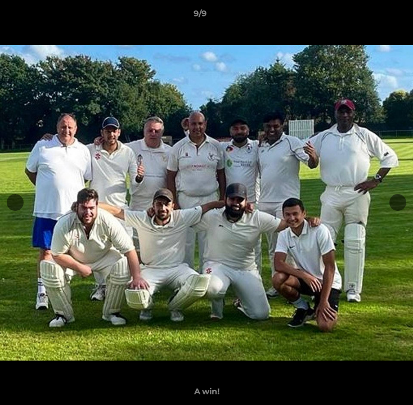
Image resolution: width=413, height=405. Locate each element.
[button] (372, 16)
